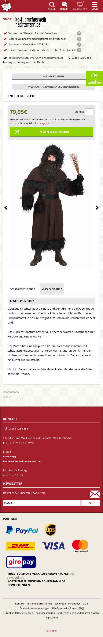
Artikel (64, 9)
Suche (52, 9)
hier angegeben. (44, 123)
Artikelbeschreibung (22, 289)
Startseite (6, 6)
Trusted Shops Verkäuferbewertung (37, 574)
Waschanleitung (52, 289)
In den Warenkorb (95, 82)
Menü (95, 9)
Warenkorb (80, 9)
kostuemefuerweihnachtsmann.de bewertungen (36, 583)
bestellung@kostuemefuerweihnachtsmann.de (35, 58)
